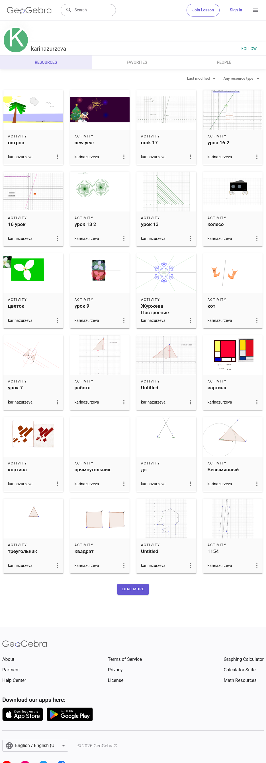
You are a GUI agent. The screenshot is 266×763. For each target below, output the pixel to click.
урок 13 (150, 224)
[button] (133, 589)
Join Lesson (203, 10)
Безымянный (223, 469)
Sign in (236, 10)
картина (217, 387)
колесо (216, 224)
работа (83, 387)
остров (16, 142)
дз (144, 469)
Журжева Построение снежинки (155, 312)
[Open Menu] (255, 10)
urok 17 (149, 142)
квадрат (84, 551)
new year (85, 142)
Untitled (149, 387)
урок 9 (82, 306)
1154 (213, 551)
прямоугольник (93, 469)
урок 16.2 (219, 142)
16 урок (17, 224)
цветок (16, 306)
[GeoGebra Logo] (29, 10)
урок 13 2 (85, 224)
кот (212, 306)
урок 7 (15, 387)
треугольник (22, 551)
